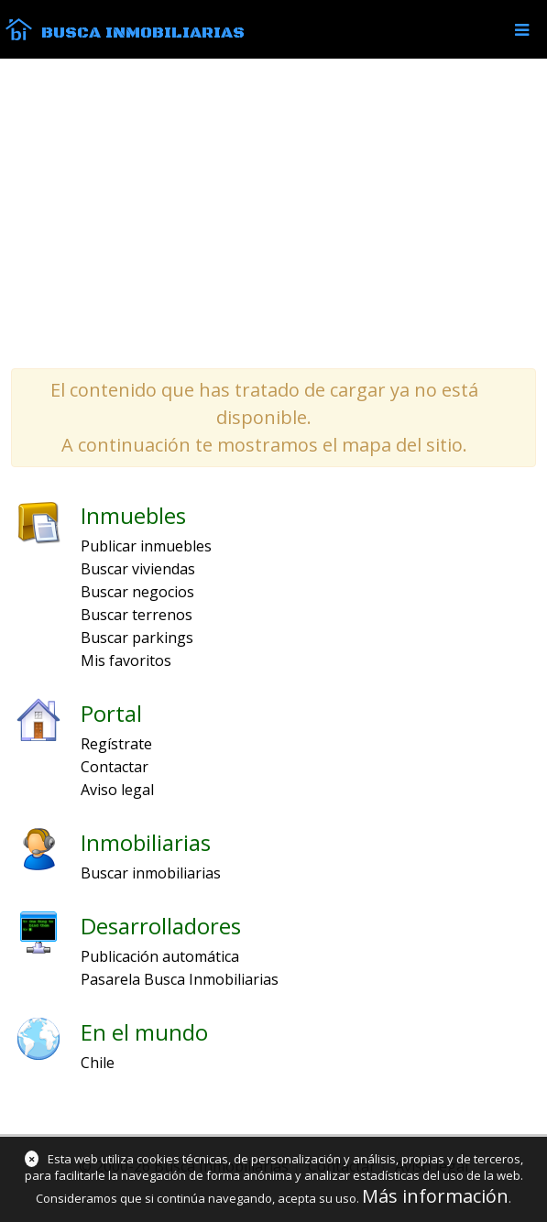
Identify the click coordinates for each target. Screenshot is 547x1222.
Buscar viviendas (138, 569)
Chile (98, 1063)
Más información (435, 1196)
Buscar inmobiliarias (151, 873)
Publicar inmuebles (146, 546)
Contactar (114, 767)
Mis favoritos (126, 660)
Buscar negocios (137, 592)
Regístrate (116, 744)
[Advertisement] (273, 212)
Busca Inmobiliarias (143, 33)
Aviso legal (117, 790)
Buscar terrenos (136, 615)
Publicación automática (160, 956)
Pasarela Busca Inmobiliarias (180, 979)
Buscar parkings (137, 637)
